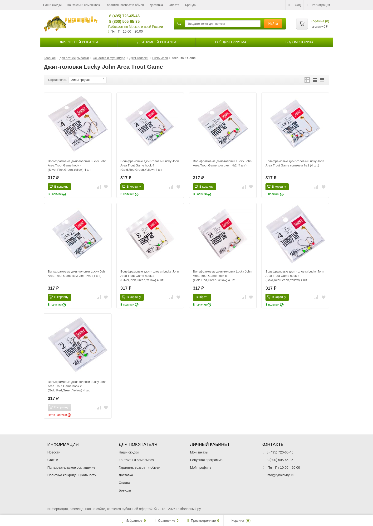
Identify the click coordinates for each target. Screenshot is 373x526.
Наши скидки (52, 5)
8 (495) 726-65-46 (122, 16)
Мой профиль (200, 467)
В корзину (58, 186)
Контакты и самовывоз (83, 5)
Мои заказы (199, 452)
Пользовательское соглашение (71, 467)
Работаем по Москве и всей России (135, 27)
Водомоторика (299, 42)
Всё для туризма (230, 42)
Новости (53, 452)
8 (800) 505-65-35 (122, 21)
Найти (273, 23)
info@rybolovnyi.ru (280, 475)
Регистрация (318, 5)
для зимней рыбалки (156, 42)
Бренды (190, 5)
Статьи (52, 460)
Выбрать (202, 297)
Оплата (174, 5)
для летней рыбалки (79, 42)
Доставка (156, 5)
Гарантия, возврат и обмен (125, 5)
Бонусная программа (206, 460)
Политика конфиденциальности (72, 475)
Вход (295, 5)
